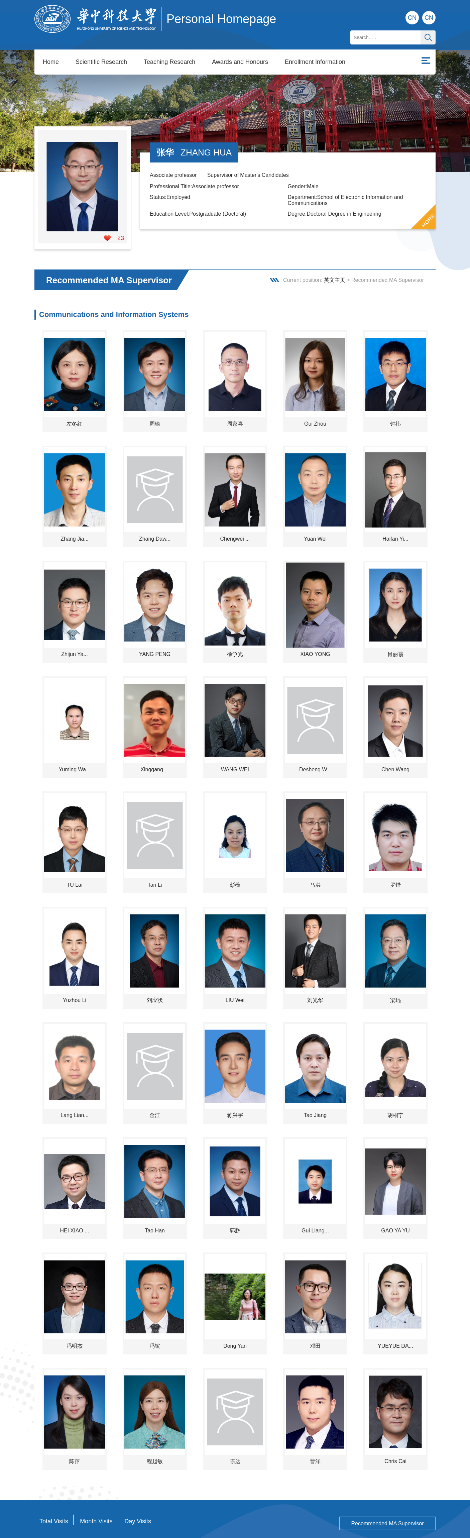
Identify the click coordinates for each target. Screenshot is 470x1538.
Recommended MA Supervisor (387, 1506)
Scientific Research (101, 50)
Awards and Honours (240, 50)
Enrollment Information (315, 50)
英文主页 (334, 262)
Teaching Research (169, 50)
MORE (428, 203)
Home (51, 50)
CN (429, 17)
